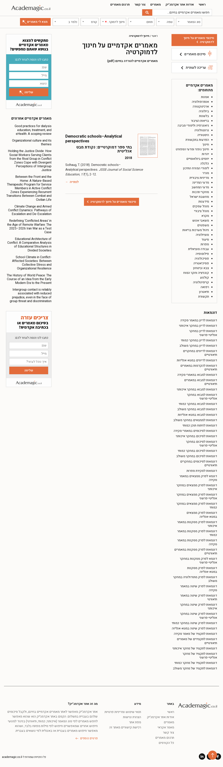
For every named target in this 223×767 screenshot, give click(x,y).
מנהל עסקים (201, 206)
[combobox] (189, 22)
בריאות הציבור (200, 120)
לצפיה (74, 182)
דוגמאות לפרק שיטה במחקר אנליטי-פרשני (198, 615)
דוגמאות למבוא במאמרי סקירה (197, 374)
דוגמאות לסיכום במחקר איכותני (196, 436)
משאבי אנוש (200, 220)
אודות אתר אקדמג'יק (180, 4)
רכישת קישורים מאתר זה (125, 727)
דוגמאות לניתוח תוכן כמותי (200, 425)
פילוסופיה (202, 253)
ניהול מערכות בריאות (195, 230)
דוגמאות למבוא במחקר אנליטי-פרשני (202, 396)
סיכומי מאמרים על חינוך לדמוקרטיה (198, 40)
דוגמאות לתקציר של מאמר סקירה (195, 633)
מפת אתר (135, 722)
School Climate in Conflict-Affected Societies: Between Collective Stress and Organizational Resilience (31, 263)
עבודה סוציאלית (198, 249)
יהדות (205, 154)
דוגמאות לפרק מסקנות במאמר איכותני (197, 524)
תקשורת (203, 296)
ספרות (205, 244)
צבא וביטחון (201, 268)
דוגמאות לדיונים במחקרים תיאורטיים (200, 353)
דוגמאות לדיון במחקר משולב (198, 345)
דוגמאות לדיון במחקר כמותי (199, 340)
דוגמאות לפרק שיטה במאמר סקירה (198, 588)
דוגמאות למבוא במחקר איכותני (197, 389)
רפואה (205, 287)
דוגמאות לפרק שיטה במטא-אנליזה (194, 628)
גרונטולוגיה (201, 130)
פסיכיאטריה (201, 263)
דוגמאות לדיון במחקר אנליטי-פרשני (203, 333)
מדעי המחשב (200, 187)
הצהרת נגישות (132, 717)
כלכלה (204, 163)
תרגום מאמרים (120, 4)
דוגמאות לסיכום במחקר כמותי (197, 450)
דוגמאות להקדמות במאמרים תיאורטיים (198, 367)
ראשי (202, 4)
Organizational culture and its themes (31, 142)
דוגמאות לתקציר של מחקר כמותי (195, 662)
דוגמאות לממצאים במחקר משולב (195, 420)
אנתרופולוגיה (200, 101)
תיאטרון (204, 291)
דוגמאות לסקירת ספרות (202, 470)
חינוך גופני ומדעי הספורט (192, 149)
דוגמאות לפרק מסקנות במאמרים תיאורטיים (195, 551)
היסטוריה (203, 135)
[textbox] (189, 22)
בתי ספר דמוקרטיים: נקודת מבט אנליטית (104, 149)
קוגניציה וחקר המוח (196, 272)
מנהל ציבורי (201, 211)
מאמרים (155, 4)
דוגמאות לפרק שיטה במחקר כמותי (194, 623)
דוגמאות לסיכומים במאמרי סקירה (195, 430)
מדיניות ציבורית (199, 177)
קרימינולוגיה (201, 282)
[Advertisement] (111, 98)
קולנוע (204, 277)
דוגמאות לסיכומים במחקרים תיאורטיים (198, 463)
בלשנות (204, 116)
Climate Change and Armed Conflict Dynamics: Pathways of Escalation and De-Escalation (29, 210)
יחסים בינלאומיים (197, 158)
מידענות (203, 201)
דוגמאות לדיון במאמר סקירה (198, 320)
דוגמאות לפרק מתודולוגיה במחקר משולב (195, 579)
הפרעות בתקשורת (197, 139)
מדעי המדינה (200, 182)
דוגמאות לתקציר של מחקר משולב (195, 668)
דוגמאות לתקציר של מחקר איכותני (194, 648)
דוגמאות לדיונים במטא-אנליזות (197, 360)
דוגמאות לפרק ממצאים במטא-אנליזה (202, 514)
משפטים (203, 225)
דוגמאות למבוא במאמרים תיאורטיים (200, 382)
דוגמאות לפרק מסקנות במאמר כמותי (197, 533)
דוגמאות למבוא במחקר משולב (197, 409)
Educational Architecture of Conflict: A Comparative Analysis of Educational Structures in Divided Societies (29, 245)
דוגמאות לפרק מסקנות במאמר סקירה (197, 542)
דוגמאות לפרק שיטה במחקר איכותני (198, 606)
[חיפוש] (147, 12)
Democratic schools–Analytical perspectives (93, 138)
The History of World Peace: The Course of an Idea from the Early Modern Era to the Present (29, 279)
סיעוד (205, 239)
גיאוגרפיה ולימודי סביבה (193, 125)
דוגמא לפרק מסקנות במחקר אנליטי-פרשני (198, 560)
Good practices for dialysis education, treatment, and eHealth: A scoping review (33, 130)
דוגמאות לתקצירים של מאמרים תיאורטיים (197, 641)
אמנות (205, 97)
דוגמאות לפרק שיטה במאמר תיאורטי (198, 597)
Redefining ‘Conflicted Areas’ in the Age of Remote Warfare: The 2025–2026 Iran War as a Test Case (29, 226)
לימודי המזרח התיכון (196, 168)
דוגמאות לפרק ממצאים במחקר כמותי (196, 505)
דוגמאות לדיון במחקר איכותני (198, 325)
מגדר (205, 173)
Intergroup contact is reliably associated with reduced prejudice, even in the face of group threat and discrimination (30, 295)
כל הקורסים (166, 742)
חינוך (205, 144)
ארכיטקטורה (201, 106)
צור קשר (140, 4)
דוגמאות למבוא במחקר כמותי (198, 404)
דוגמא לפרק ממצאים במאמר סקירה (198, 478)
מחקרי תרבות (200, 192)
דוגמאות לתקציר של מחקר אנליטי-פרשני (200, 655)
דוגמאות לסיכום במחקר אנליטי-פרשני (201, 443)
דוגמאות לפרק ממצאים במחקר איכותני (196, 487)
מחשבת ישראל (199, 196)
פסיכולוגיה (202, 258)
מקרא (205, 215)
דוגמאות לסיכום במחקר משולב (196, 456)
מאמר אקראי (166, 727)
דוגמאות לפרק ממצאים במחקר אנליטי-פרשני (196, 496)
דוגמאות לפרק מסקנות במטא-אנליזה (202, 570)
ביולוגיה (204, 111)
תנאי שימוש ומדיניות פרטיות (123, 712)
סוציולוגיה (202, 234)
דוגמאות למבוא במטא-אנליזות (197, 414)
